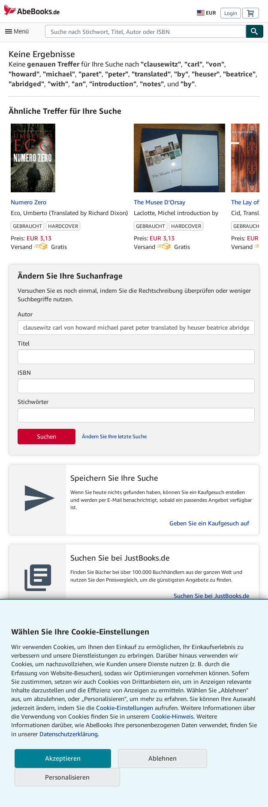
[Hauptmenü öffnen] (19, 31)
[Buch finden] (254, 31)
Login (230, 13)
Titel (24, 343)
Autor (25, 314)
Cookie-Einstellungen (124, 707)
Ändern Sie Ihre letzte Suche (114, 436)
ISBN (24, 372)
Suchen (46, 436)
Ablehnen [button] (162, 758)
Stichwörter (33, 401)
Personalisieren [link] (67, 777)
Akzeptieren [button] (63, 758)
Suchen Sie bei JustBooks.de (211, 595)
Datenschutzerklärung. (69, 733)
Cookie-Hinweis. (173, 716)
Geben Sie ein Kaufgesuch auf (209, 523)
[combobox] (145, 31)
